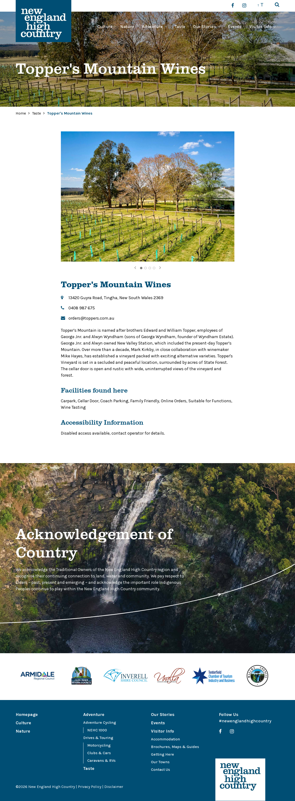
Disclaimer (113, 786)
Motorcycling (99, 745)
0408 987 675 (81, 308)
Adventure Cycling (99, 722)
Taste (180, 26)
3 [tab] (150, 268)
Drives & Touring (98, 737)
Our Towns (160, 762)
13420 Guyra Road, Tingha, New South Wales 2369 (115, 297)
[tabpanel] (147, 196)
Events (235, 26)
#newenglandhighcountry (245, 721)
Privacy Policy (89, 786)
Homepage (27, 714)
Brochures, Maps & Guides (175, 746)
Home (21, 113)
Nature (127, 26)
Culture (105, 26)
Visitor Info (260, 26)
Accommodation (165, 739)
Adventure (152, 26)
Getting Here (162, 754)
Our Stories (204, 26)
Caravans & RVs (101, 760)
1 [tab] (141, 268)
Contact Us (160, 769)
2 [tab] (145, 268)
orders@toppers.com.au (91, 318)
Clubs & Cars (99, 753)
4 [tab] (154, 268)
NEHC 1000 (97, 730)
